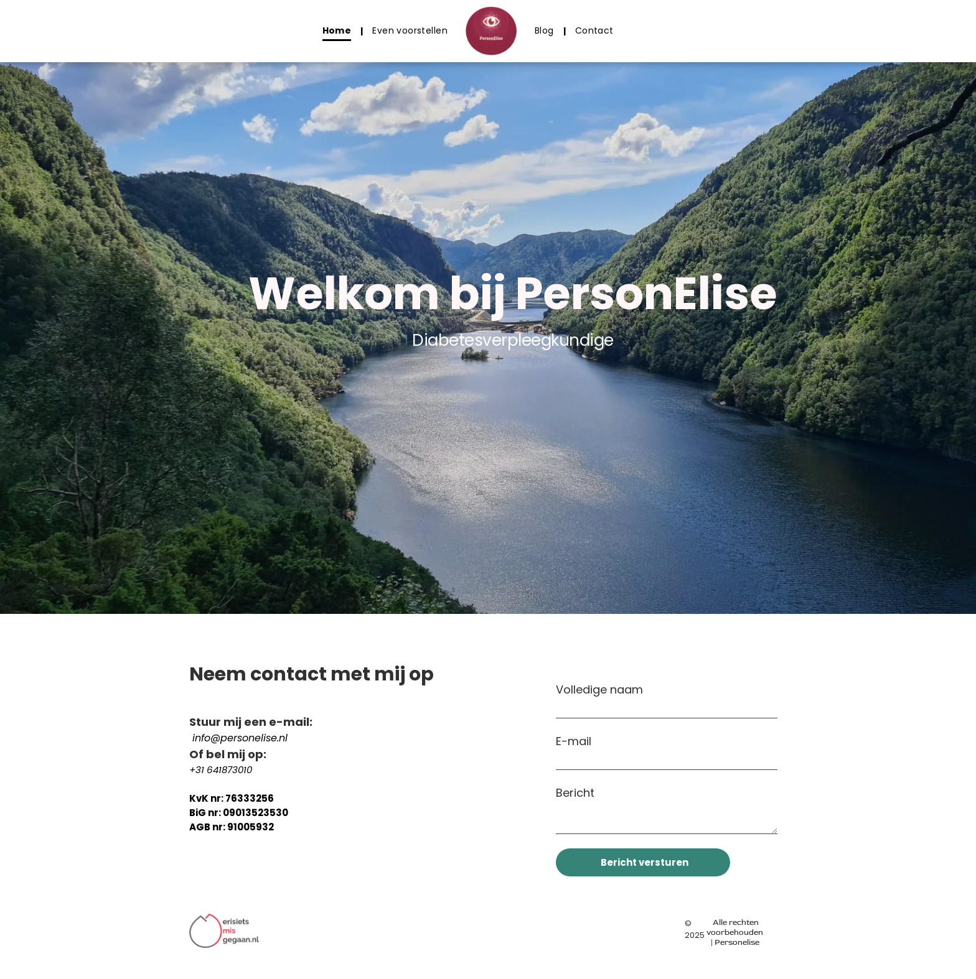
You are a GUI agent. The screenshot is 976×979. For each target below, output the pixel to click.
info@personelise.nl (240, 738)
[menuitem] (338, 31)
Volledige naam (599, 689)
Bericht (575, 792)
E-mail (573, 741)
